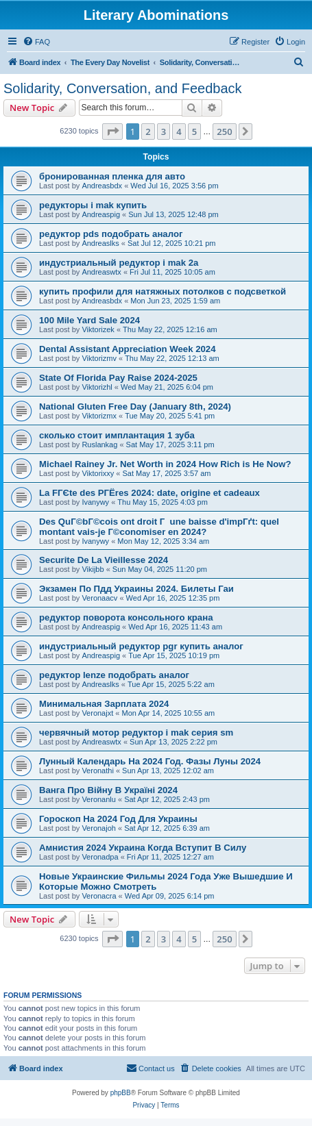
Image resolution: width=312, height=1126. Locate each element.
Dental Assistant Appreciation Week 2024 (127, 349)
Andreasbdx (102, 186)
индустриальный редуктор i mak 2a (118, 263)
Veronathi (97, 770)
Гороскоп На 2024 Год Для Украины (118, 819)
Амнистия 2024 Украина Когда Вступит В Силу (142, 847)
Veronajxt (97, 713)
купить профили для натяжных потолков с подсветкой (162, 291)
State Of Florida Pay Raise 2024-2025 (118, 378)
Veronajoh (99, 828)
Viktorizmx (99, 416)
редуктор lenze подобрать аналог (114, 675)
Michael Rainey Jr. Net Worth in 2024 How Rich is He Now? (165, 464)
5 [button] (194, 131)
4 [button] (178, 131)
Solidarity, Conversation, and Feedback (122, 88)
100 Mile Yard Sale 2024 (89, 320)
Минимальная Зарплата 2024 (104, 704)
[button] (112, 131)
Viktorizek (98, 329)
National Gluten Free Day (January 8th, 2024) (135, 406)
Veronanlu (99, 799)
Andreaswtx (101, 272)
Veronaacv (99, 598)
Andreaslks (100, 243)
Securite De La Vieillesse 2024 (103, 560)
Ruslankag (99, 444)
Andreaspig (101, 214)
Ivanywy (95, 502)
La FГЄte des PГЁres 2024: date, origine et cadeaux (149, 493)
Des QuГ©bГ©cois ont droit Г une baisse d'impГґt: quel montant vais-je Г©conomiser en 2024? (159, 526)
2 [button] (147, 131)
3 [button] (163, 131)
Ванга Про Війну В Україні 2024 (108, 790)
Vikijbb (93, 569)
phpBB (120, 1093)
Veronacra (99, 896)
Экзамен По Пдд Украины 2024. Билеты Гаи (136, 589)
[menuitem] (36, 42)
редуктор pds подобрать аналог (110, 234)
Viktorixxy (98, 473)
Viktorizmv (99, 358)
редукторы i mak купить (93, 205)
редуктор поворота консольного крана (126, 617)
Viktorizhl (97, 387)
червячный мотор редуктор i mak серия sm (136, 732)
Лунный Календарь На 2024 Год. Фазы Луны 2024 (150, 761)
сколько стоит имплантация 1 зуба (117, 435)
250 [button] (224, 131)
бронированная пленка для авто (112, 176)
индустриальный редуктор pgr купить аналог (141, 646)
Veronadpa (100, 857)
